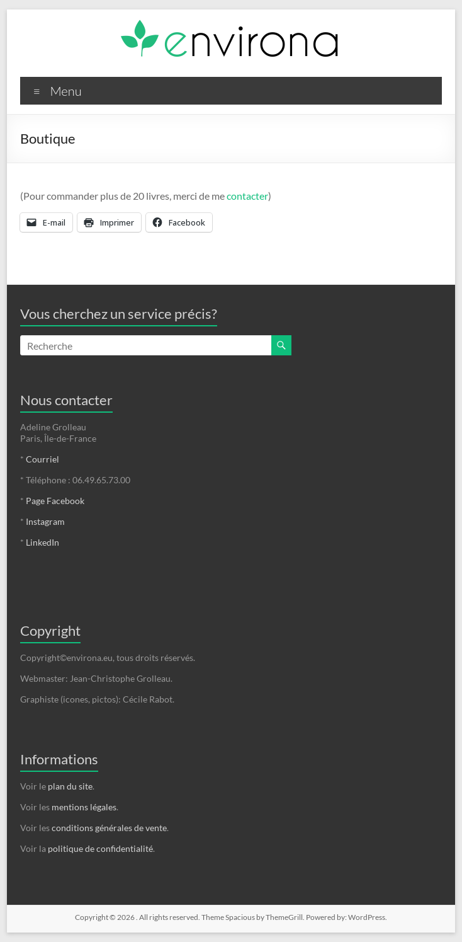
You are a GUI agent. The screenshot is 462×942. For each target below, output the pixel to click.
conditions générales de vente (109, 827)
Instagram (45, 521)
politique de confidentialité (100, 848)
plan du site (70, 786)
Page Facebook (55, 500)
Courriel (42, 459)
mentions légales (84, 806)
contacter (247, 196)
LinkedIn (42, 542)
